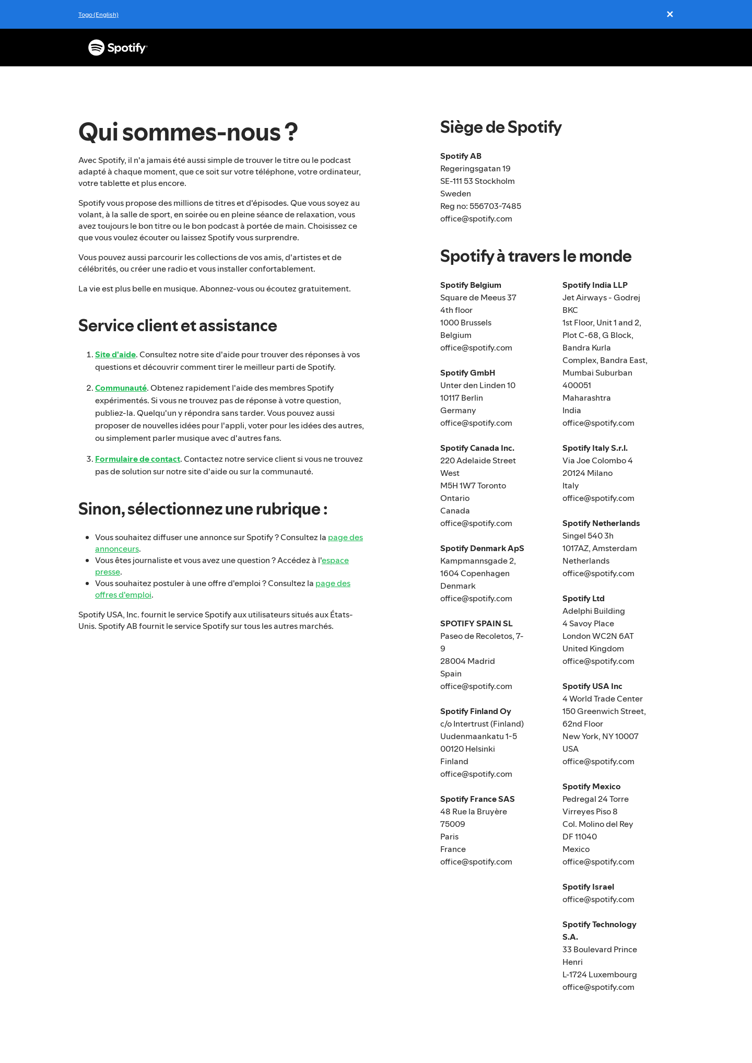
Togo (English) (98, 14)
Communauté (121, 387)
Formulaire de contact (137, 458)
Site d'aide (115, 354)
